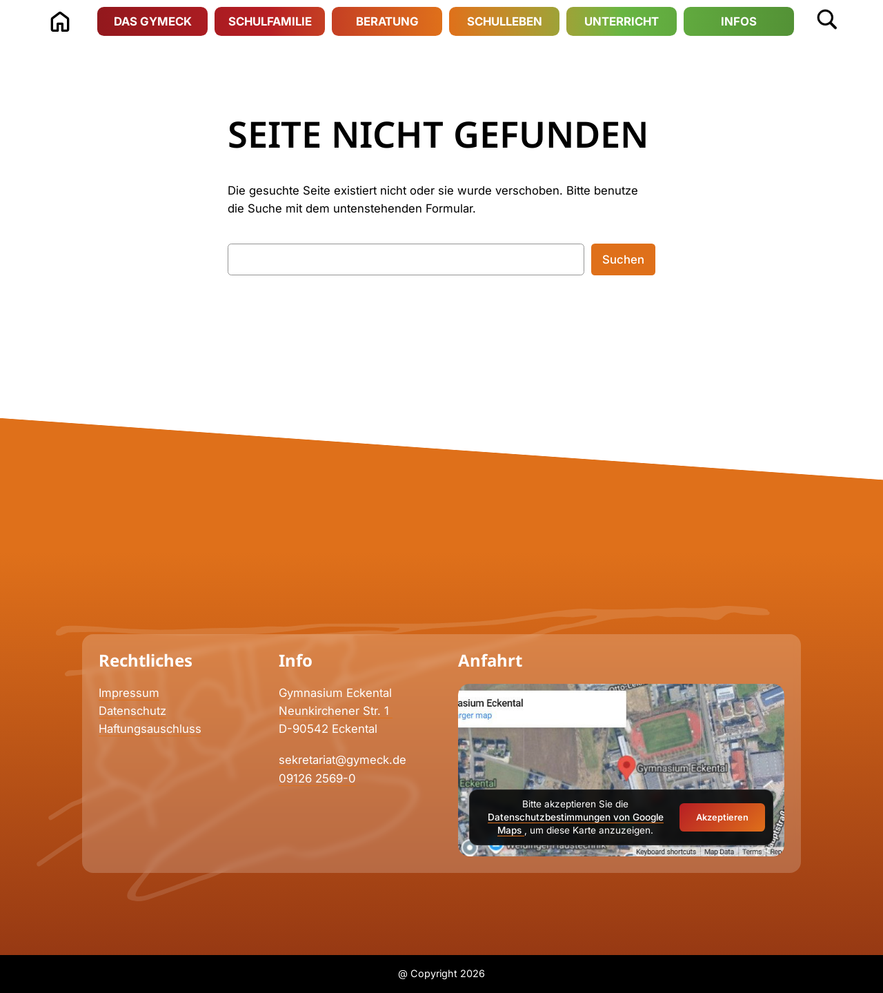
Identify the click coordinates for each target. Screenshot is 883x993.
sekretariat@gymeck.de (342, 760)
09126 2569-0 (317, 778)
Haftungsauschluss (150, 729)
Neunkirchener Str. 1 (336, 711)
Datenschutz (132, 711)
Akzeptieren (722, 817)
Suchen (623, 259)
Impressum (129, 693)
